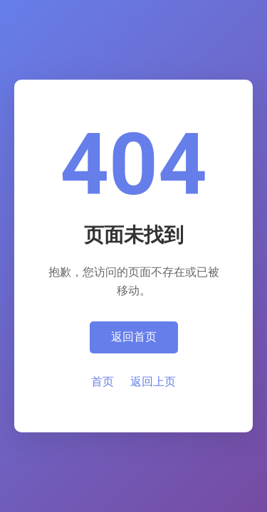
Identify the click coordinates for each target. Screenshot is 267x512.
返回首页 (134, 336)
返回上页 (153, 381)
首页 (102, 381)
